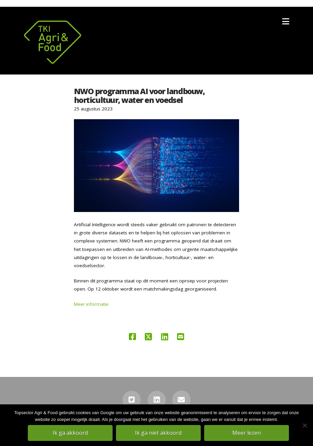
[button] (285, 21)
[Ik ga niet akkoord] (304, 425)
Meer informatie (91, 304)
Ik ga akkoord (70, 433)
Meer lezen (246, 433)
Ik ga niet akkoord (158, 433)
